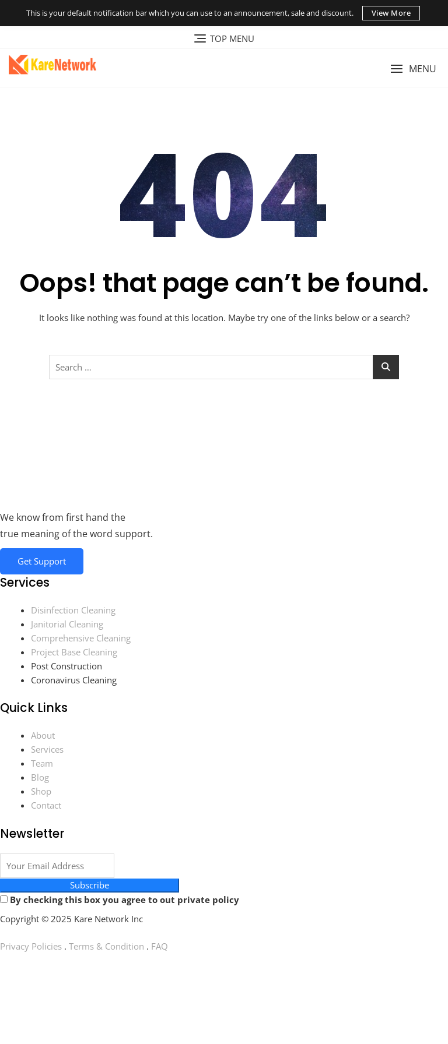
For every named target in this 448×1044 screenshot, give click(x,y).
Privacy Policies (31, 947)
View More (391, 13)
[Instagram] (224, 1025)
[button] (413, 69)
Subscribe (89, 886)
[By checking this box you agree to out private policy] (4, 900)
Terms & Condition (106, 947)
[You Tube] (224, 1000)
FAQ (159, 947)
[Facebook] (224, 974)
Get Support (42, 561)
